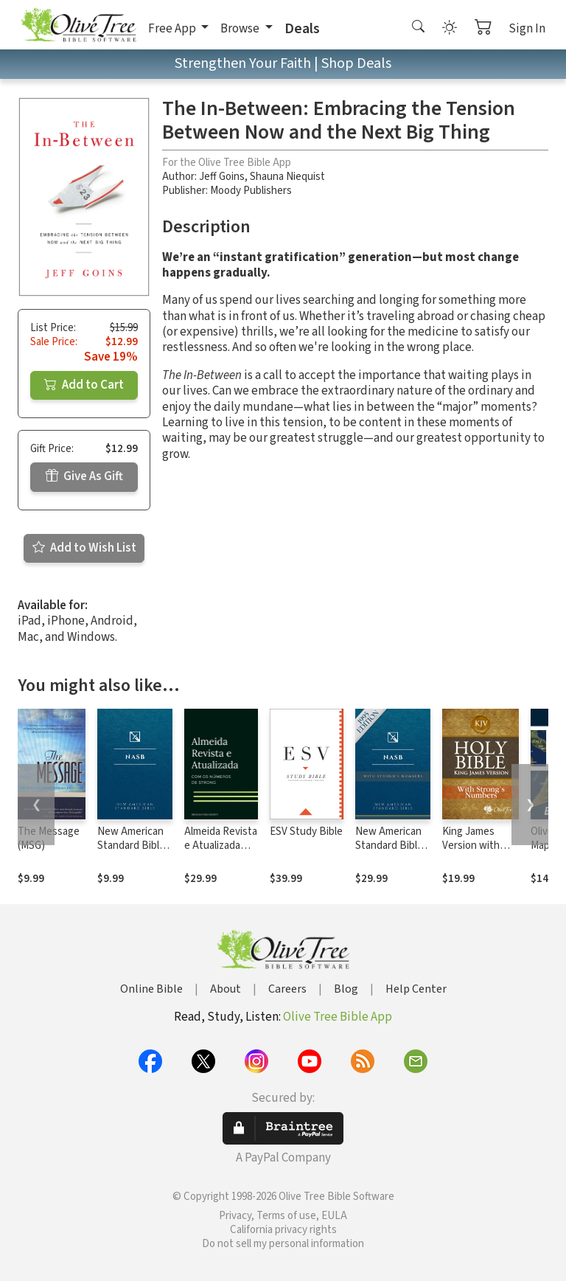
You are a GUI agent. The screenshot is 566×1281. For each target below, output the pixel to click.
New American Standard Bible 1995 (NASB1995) (131, 852)
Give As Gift (84, 476)
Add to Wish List (84, 548)
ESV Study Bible (306, 831)
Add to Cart (84, 385)
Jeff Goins (222, 176)
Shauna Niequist (287, 176)
